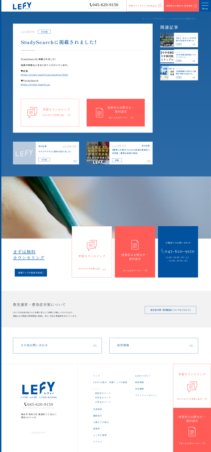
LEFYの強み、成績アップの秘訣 (110, 382)
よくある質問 (100, 435)
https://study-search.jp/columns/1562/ (44, 74)
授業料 (96, 428)
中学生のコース (103, 397)
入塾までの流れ (101, 422)
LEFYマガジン (160, 18)
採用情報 (139, 382)
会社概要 (139, 388)
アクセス (97, 441)
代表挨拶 (97, 409)
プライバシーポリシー (146, 395)
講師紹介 (97, 415)
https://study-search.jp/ (35, 84)
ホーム (145, 18)
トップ (96, 375)
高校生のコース (103, 393)
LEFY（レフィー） (22, 5)
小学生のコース (103, 402)
